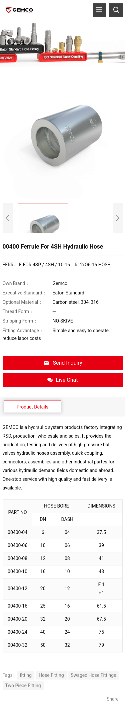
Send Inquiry (62, 363)
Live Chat (62, 380)
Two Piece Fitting (23, 685)
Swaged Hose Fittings (93, 675)
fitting (26, 675)
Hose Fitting (51, 675)
